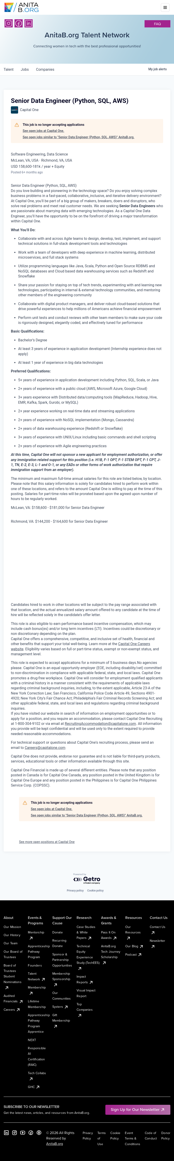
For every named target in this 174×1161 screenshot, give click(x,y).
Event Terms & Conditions (132, 1138)
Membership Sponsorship (61, 979)
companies (45, 69)
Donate (57, 932)
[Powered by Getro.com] (87, 878)
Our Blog (134, 946)
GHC (34, 1087)
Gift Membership (61, 1020)
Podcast (133, 954)
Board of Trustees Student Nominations (13, 976)
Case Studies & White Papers (86, 932)
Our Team (10, 943)
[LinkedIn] (29, 23)
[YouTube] (22, 1132)
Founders (35, 965)
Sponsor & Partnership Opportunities (62, 960)
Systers (60, 1006)
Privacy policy (75, 890)
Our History (12, 935)
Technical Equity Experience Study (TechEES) (88, 957)
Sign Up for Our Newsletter (138, 1109)
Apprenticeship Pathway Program (39, 951)
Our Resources (133, 932)
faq (157, 23)
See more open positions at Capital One (47, 842)
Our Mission (12, 927)
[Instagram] (9, 23)
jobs (25, 69)
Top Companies (84, 1010)
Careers (12, 1009)
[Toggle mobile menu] (165, 7)
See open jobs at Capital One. (43, 131)
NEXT (32, 1040)
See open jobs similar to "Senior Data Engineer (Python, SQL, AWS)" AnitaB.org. (78, 137)
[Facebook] (19, 23)
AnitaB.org (54, 1143)
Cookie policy (95, 890)
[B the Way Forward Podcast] (39, 1132)
